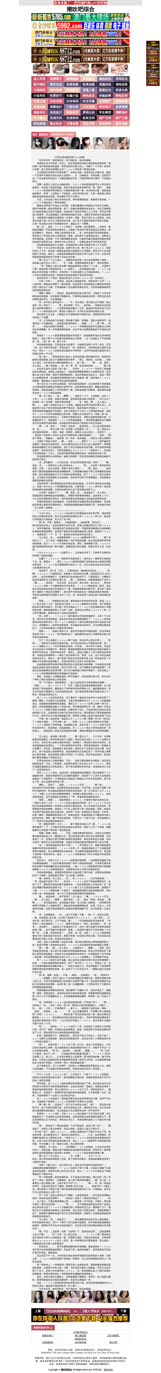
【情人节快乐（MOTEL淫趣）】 (103, 1311)
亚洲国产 (105, 101)
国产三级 (121, 118)
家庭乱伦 (105, 90)
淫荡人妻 (89, 90)
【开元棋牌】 (113, 1335)
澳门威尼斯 (80, 1335)
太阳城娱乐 (47, 1342)
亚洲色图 (72, 84)
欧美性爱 (121, 101)
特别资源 (39, 123)
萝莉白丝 (89, 112)
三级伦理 (72, 107)
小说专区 (39, 95)
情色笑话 (89, 95)
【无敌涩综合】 (80, 1332)
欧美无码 (89, 118)
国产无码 (105, 118)
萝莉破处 (89, 79)
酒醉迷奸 (121, 112)
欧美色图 (89, 84)
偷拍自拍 (105, 79)
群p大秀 (113, 1342)
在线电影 (39, 107)
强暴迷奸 (56, 107)
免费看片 (56, 79)
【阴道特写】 (80, 1339)
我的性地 (108, 1369)
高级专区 (39, 112)
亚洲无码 (56, 118)
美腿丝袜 (105, 84)
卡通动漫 (72, 123)
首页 (34, 134)
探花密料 (105, 123)
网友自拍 (56, 84)
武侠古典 (121, 90)
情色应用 (121, 95)
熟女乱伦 (56, 123)
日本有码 (72, 101)
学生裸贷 (105, 112)
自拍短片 (56, 112)
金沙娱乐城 (80, 1342)
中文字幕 (89, 101)
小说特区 (39, 90)
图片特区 (39, 84)
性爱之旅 (39, 101)
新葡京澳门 (47, 1335)
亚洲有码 (72, 118)
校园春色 (72, 90)
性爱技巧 (56, 95)
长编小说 (72, 95)
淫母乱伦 (121, 79)
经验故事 (105, 95)
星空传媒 (121, 123)
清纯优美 (121, 84)
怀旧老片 (105, 107)
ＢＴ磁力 (39, 118)
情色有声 (72, 112)
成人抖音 (39, 79)
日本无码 (56, 101)
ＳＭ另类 (89, 107)
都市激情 (56, 90)
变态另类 (89, 123)
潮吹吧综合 (80, 9)
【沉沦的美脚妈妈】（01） (63, 1311)
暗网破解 (72, 79)
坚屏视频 (121, 107)
